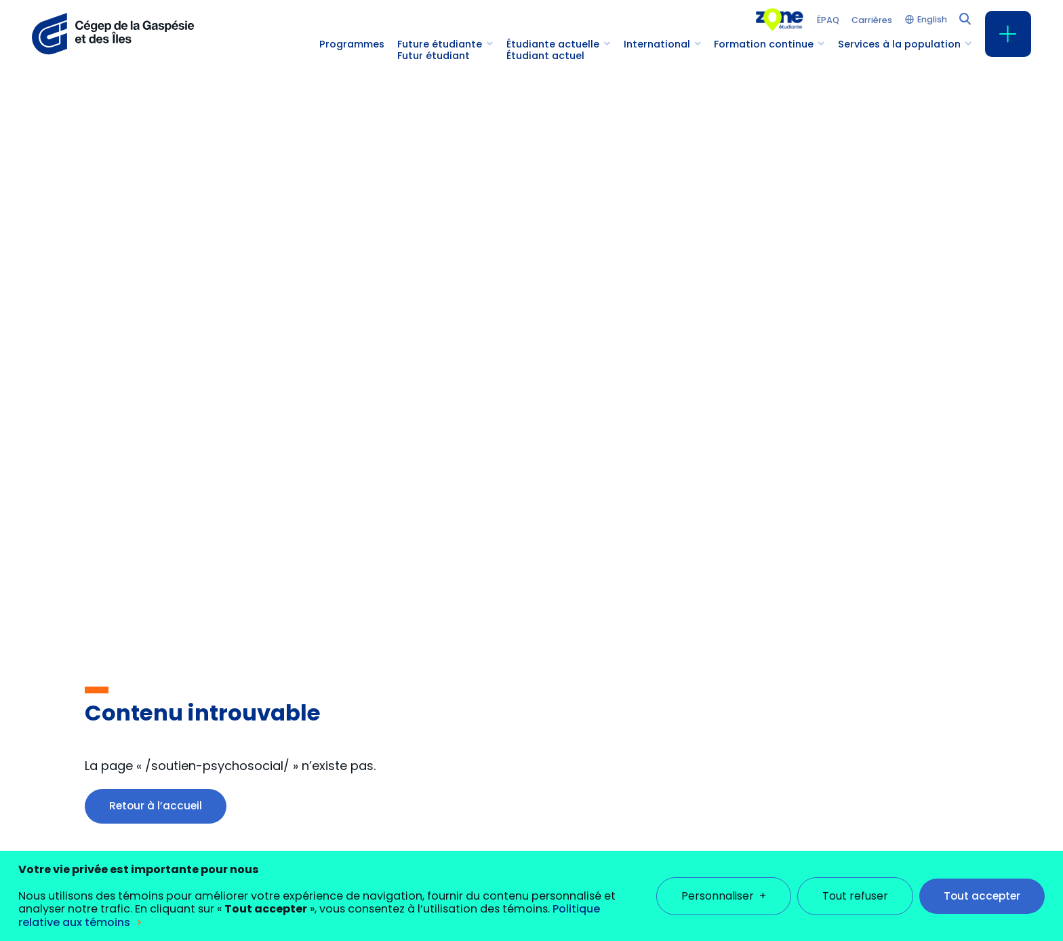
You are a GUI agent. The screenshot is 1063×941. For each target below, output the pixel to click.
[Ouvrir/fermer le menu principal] (1008, 34)
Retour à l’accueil (155, 806)
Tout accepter (982, 887)
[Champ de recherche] (964, 17)
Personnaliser (723, 887)
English (932, 20)
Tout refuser (855, 887)
